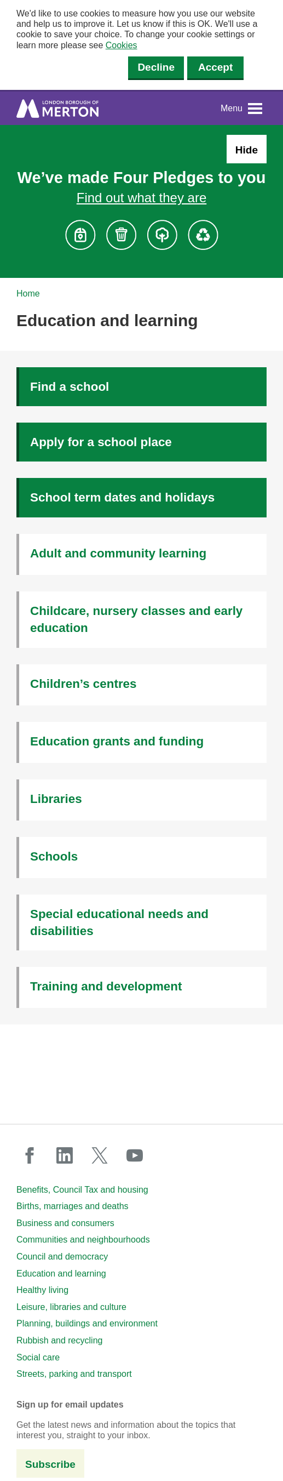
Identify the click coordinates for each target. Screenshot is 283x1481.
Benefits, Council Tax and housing (82, 1189)
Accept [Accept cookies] (215, 67)
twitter (99, 1155)
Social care (38, 1357)
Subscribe (50, 1464)
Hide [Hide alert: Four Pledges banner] (246, 150)
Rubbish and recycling (59, 1340)
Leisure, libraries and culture (71, 1307)
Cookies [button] (121, 45)
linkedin (64, 1155)
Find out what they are (141, 197)
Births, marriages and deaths (72, 1206)
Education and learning (61, 1273)
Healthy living (42, 1290)
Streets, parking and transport (74, 1374)
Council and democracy (62, 1256)
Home (28, 293)
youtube (135, 1155)
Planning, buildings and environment (87, 1323)
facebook (29, 1155)
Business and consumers (65, 1223)
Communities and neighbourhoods (83, 1239)
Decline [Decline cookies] (156, 67)
